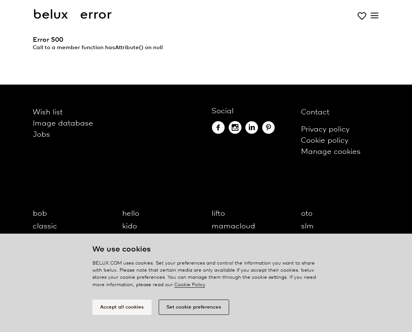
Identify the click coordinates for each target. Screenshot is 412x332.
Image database (63, 123)
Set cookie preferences (194, 307)
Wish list (48, 112)
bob (40, 213)
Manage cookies (331, 151)
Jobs (41, 134)
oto (307, 213)
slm (307, 226)
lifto (218, 213)
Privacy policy (325, 129)
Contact (315, 112)
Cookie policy (324, 140)
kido (129, 226)
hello (130, 213)
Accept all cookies (122, 307)
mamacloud (233, 226)
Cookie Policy (189, 284)
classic (45, 226)
